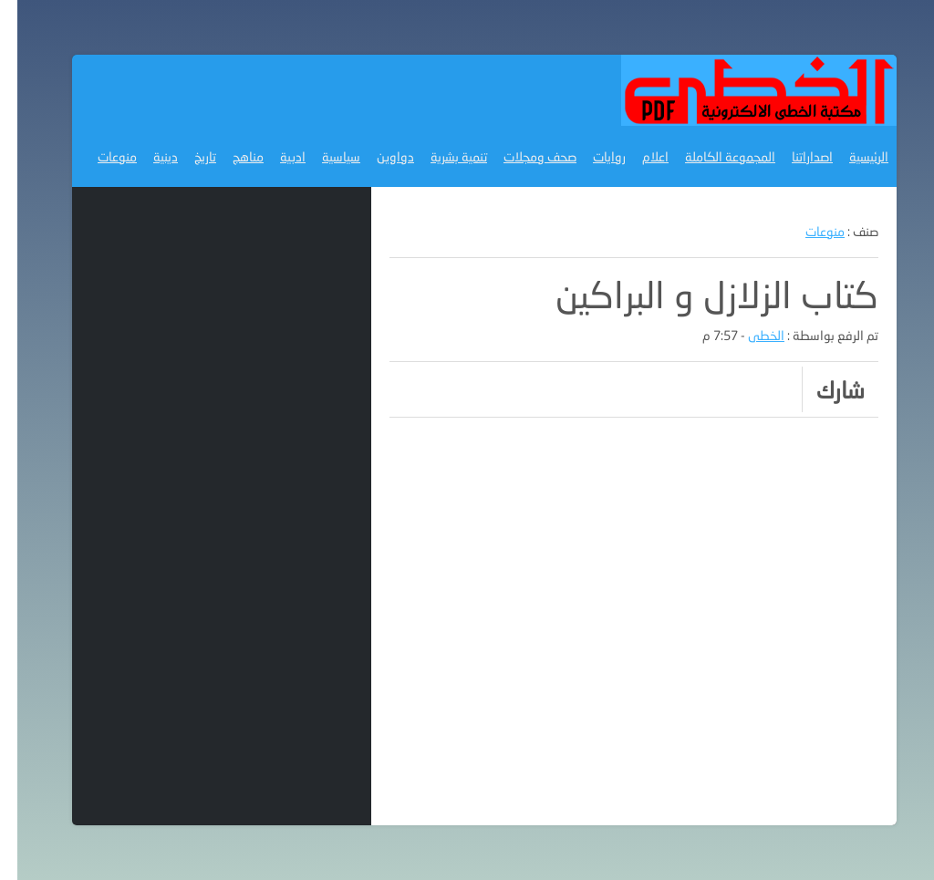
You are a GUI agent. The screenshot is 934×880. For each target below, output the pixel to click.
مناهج (230, 156)
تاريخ (188, 156)
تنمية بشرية (441, 156)
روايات (592, 156)
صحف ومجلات (522, 156)
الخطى (749, 335)
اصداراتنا (794, 156)
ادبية (275, 156)
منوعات (99, 156)
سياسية (324, 156)
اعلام (638, 156)
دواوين (378, 156)
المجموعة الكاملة (713, 156)
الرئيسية (851, 156)
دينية (148, 156)
